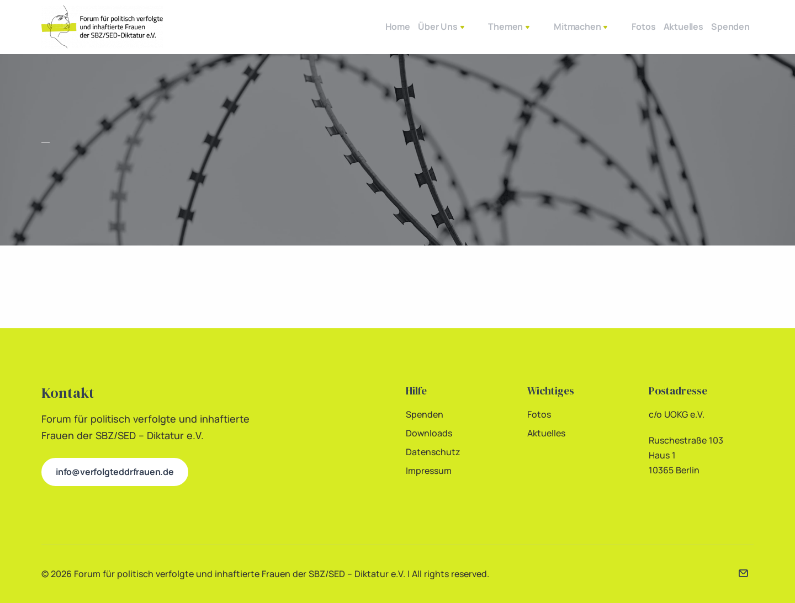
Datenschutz (433, 452)
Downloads (429, 433)
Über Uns (415, 27)
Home (356, 26)
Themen (480, 27)
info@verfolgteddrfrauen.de (115, 472)
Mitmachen (549, 27)
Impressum (429, 471)
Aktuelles (662, 26)
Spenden (723, 26)
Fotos (608, 26)
